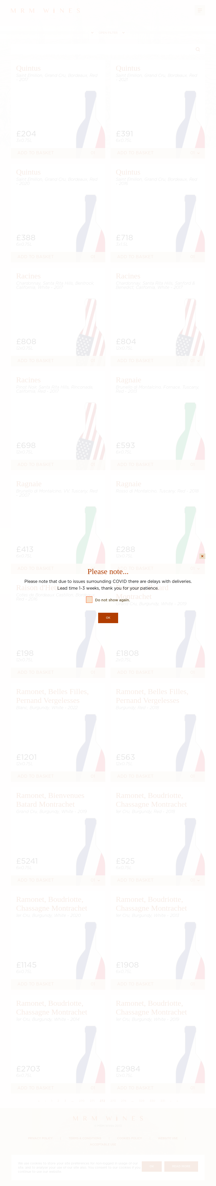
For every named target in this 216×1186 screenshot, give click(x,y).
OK (108, 618)
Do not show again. (112, 600)
